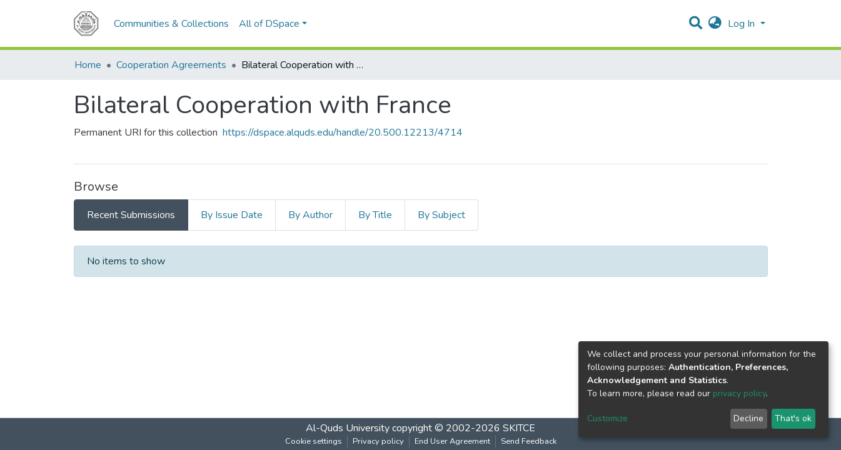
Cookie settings (313, 441)
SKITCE (519, 428)
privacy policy (739, 393)
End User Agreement (452, 441)
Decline (748, 418)
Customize (607, 418)
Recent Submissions (131, 215)
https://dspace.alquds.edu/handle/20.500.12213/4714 (343, 132)
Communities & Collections (171, 24)
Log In (742, 24)
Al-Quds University (348, 428)
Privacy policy (378, 441)
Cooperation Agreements (171, 65)
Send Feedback (528, 441)
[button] (715, 23)
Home (87, 65)
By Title (375, 215)
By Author (310, 215)
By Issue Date (232, 215)
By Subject (441, 215)
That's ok (793, 418)
